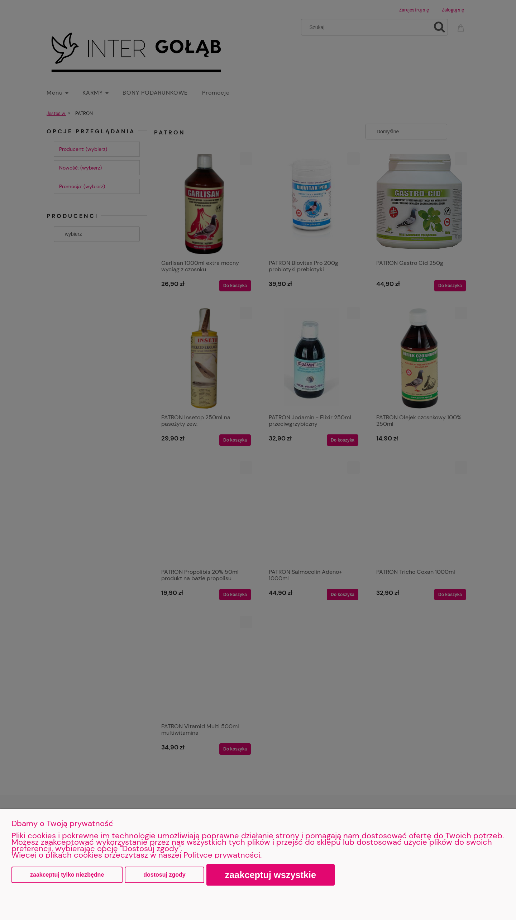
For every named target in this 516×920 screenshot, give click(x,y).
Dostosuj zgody (164, 875)
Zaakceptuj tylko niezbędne (67, 875)
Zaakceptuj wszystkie (270, 875)
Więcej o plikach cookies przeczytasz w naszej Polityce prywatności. (136, 855)
